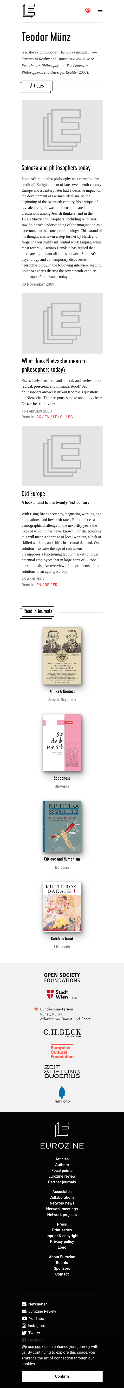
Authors (62, 1165)
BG (70, 417)
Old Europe (33, 493)
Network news (62, 1203)
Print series (62, 1230)
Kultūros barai (62, 938)
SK (38, 417)
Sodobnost (62, 778)
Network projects (62, 1214)
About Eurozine (62, 1257)
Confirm (62, 1376)
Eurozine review (62, 1176)
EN (47, 417)
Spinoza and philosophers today (56, 168)
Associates (62, 1191)
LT (55, 417)
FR (55, 585)
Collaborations (61, 1197)
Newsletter (34, 1304)
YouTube (33, 1318)
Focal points (62, 1170)
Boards (62, 1262)
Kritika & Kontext (62, 691)
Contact (62, 1274)
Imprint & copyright (62, 1236)
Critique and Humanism (62, 859)
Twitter (31, 1333)
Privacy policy (62, 1241)
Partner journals (62, 1182)
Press (62, 1224)
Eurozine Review (39, 1311)
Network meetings (62, 1209)
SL (62, 417)
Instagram (33, 1325)
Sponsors (62, 1268)
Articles (62, 1159)
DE (47, 585)
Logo (62, 1247)
